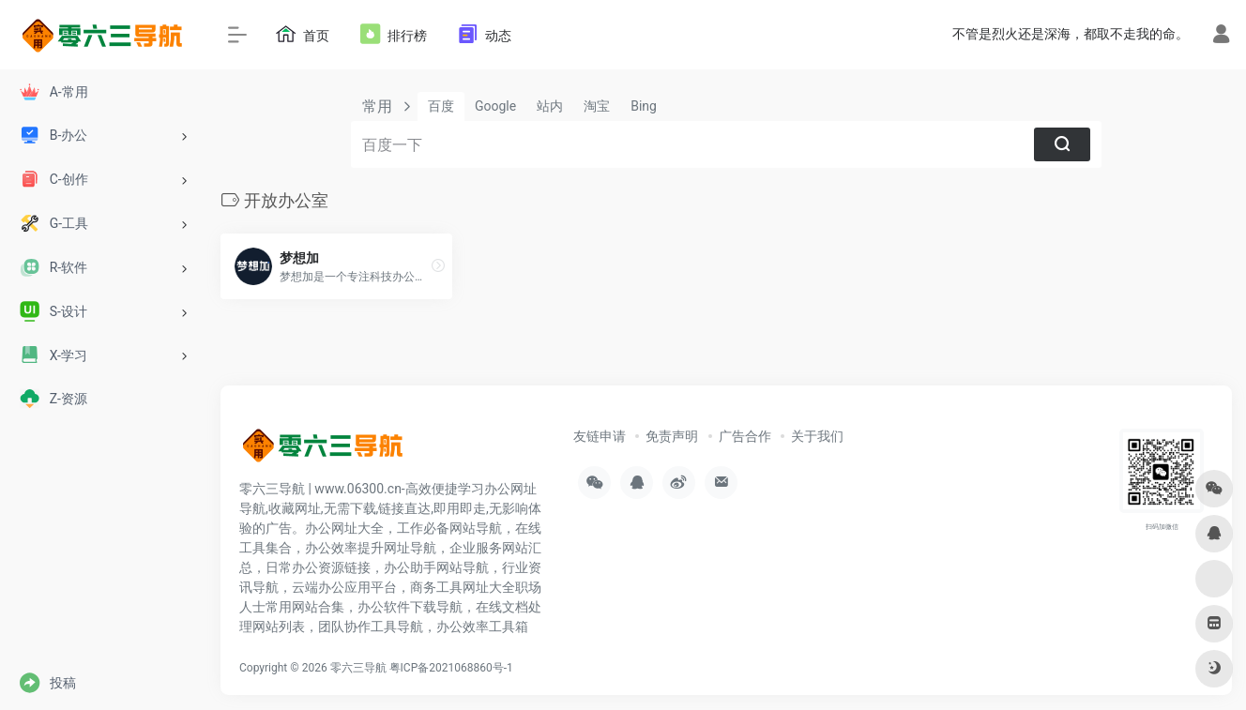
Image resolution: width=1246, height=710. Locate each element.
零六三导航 (358, 667)
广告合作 (745, 436)
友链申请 (599, 436)
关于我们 (817, 436)
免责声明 (672, 436)
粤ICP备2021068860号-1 (451, 667)
